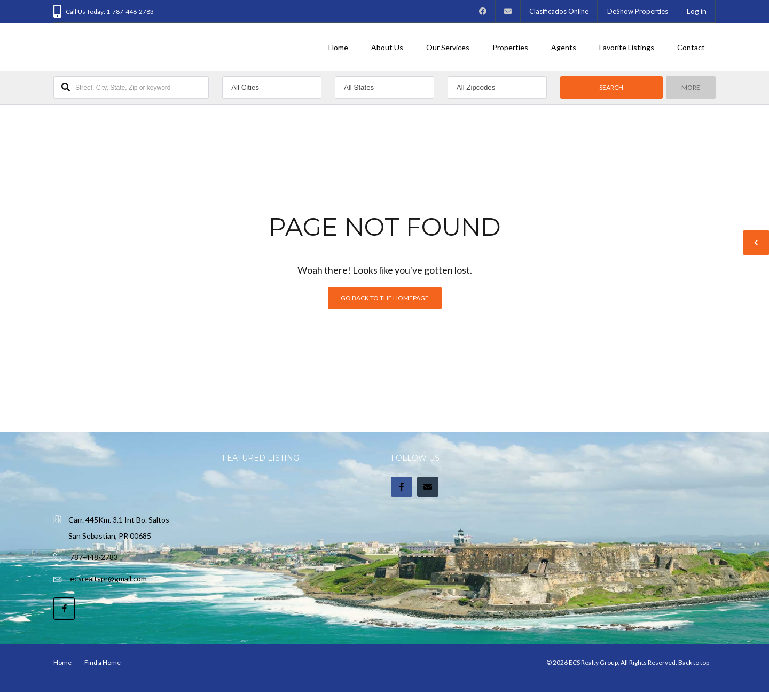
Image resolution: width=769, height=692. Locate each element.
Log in (697, 10)
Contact (691, 47)
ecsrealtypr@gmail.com (108, 578)
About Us (387, 47)
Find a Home (102, 662)
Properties (510, 47)
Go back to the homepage (385, 298)
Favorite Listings (626, 47)
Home (338, 47)
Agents (563, 47)
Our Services (447, 47)
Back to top (693, 662)
